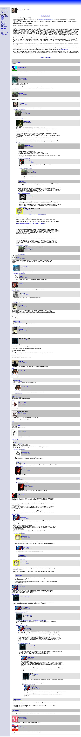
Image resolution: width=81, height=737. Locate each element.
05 (20, 10)
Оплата (2, 18)
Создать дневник (4, 10)
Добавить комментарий (45, 57)
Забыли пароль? (4, 32)
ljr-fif (2, 19)
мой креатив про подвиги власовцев (45, 19)
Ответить (13, 75)
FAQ (2, 33)
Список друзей (4, 22)
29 (21, 10)
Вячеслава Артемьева (63, 49)
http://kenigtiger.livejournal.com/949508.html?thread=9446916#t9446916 (31, 620)
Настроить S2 (3, 29)
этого (21, 45)
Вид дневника (4, 26)
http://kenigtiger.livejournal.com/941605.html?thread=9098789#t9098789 (31, 214)
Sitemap (2, 17)
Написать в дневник (5, 11)
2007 (19, 10)
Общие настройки (4, 16)
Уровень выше (18, 109)
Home (2, 9)
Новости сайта (4, 15)
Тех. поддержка (4, 34)
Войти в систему (4, 8)
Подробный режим (5, 12)
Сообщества (3, 28)
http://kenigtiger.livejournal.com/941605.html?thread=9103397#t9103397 (31, 223)
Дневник (2, 23)
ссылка (19, 62)
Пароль (2, 25)
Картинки (3, 24)
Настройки (3, 21)
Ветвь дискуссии (23, 109)
